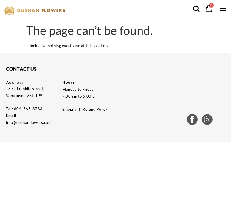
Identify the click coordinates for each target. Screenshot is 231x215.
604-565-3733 (28, 108)
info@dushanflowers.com (29, 122)
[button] (223, 8)
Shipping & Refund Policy (85, 109)
